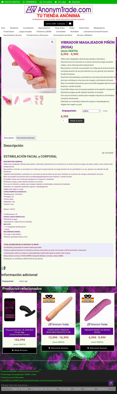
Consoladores (28, 28)
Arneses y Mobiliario (84, 35)
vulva (108, 131)
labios (77, 129)
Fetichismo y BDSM (44, 32)
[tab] (9, 137)
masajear (95, 129)
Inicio (3, 28)
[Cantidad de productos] (64, 121)
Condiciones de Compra (43, 388)
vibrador (89, 131)
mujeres (111, 129)
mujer (107, 129)
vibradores (99, 131)
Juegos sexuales (25, 32)
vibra (79, 131)
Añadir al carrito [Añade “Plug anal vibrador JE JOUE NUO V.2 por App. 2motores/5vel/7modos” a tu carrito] (20, 350)
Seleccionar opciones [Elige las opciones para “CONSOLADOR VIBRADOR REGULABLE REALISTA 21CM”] (59, 348)
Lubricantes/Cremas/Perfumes (96, 32)
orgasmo (63, 131)
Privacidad (65, 388)
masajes (100, 129)
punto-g (68, 131)
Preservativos (9, 32)
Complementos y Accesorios (37, 35)
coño (102, 127)
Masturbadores (44, 28)
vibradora (94, 131)
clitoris (99, 127)
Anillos (72, 28)
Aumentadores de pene (13, 35)
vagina (71, 131)
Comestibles (61, 32)
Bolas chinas (84, 28)
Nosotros (103, 388)
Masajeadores (99, 28)
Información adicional (25, 138)
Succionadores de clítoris (62, 35)
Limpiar (105, 111)
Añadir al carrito (76, 121)
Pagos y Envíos (20, 388)
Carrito (77, 388)
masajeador (83, 129)
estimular (63, 129)
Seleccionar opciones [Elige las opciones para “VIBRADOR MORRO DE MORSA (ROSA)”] (98, 348)
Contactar (89, 388)
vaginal (75, 131)
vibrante (105, 131)
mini (104, 129)
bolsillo (91, 127)
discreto (106, 127)
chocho (95, 127)
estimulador (111, 127)
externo (68, 129)
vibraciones (84, 131)
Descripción (9, 138)
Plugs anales (60, 28)
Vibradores (14, 28)
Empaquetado (69, 110)
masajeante (89, 129)
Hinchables (74, 32)
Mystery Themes (33, 385)
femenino (73, 129)
